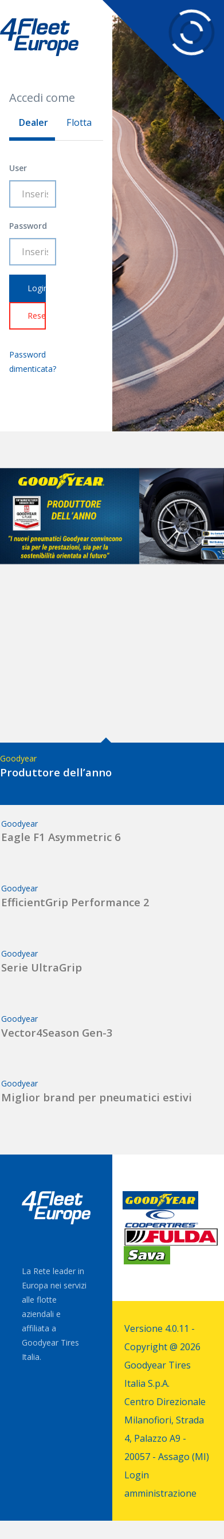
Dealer (33, 122)
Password (28, 225)
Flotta (79, 122)
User (18, 167)
